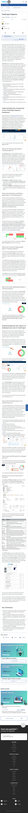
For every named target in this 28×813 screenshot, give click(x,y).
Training (14, 745)
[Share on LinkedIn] (23, 33)
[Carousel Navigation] (14, 704)
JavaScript (14, 780)
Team (14, 749)
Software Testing (14, 784)
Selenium (14, 756)
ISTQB (14, 763)
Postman (14, 759)
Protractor (14, 776)
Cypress (14, 774)
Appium (14, 786)
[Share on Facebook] (5, 33)
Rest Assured (14, 757)
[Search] (23, 2)
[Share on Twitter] (14, 33)
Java (14, 792)
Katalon (14, 773)
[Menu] (26, 2)
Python (14, 778)
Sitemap (14, 751)
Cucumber (14, 761)
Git (14, 766)
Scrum (14, 764)
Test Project (14, 771)
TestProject (8, 7)
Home (2, 7)
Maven (14, 790)
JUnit (14, 788)
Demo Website (14, 747)
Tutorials (14, 744)
